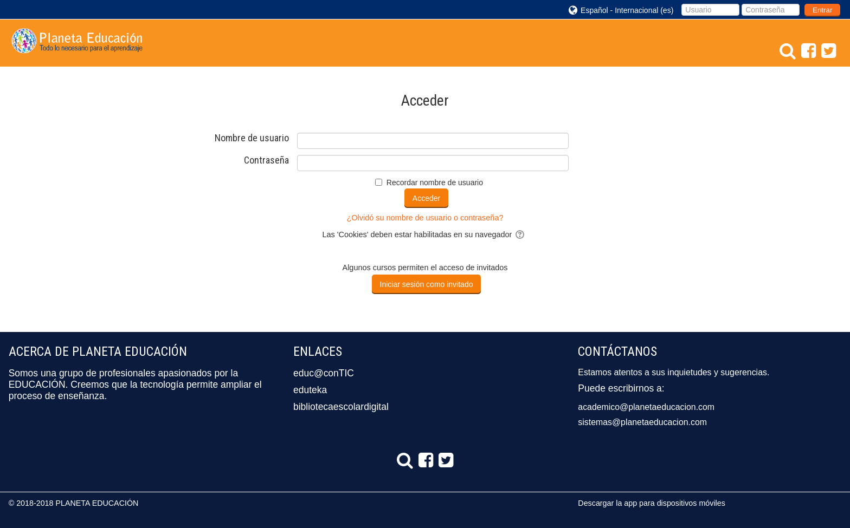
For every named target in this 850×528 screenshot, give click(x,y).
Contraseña (266, 160)
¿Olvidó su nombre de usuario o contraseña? (425, 217)
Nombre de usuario (252, 138)
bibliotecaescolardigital (341, 406)
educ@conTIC (323, 373)
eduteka (310, 389)
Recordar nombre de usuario (435, 182)
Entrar (822, 10)
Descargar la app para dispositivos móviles (651, 503)
